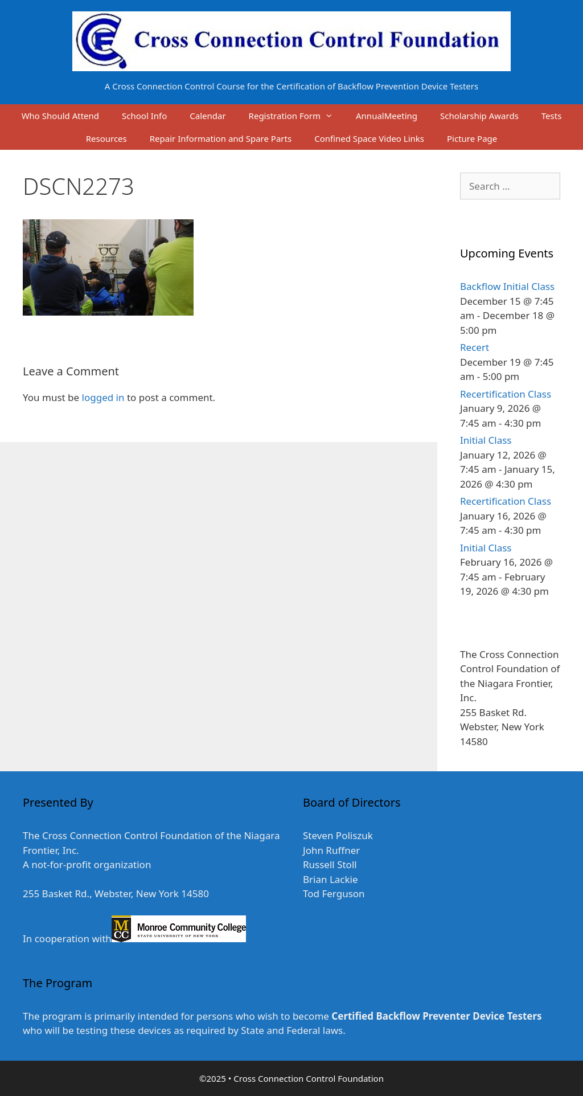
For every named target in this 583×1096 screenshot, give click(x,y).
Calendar (207, 115)
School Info (144, 115)
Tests (551, 115)
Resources (106, 138)
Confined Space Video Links (369, 138)
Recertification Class (505, 393)
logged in (103, 397)
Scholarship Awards (479, 115)
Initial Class (485, 440)
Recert (474, 347)
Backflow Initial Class (507, 286)
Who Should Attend (60, 115)
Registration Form (296, 115)
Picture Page (472, 138)
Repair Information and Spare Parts (221, 138)
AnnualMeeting (386, 115)
